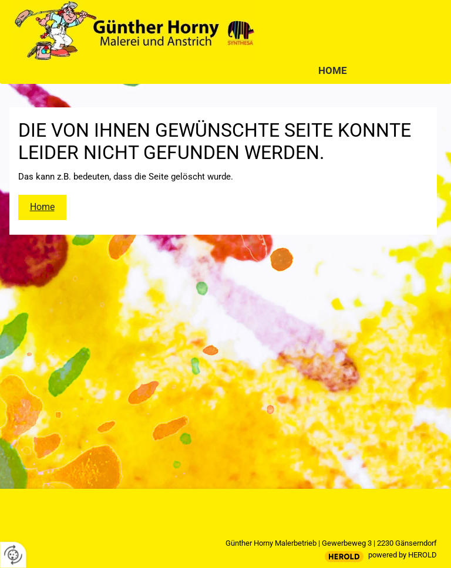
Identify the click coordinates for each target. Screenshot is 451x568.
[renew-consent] (13, 555)
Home (332, 70)
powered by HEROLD (402, 554)
